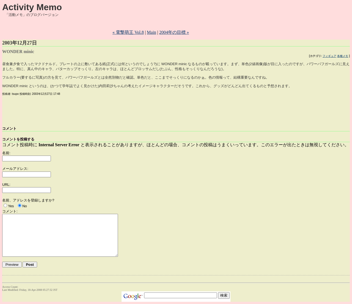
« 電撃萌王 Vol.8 (128, 32)
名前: (6, 153)
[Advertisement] (215, 25)
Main (151, 32)
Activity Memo (32, 7)
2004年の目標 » (174, 32)
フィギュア (329, 55)
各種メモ (342, 55)
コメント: (10, 211)
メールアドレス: (15, 169)
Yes (11, 206)
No (24, 206)
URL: (6, 185)
